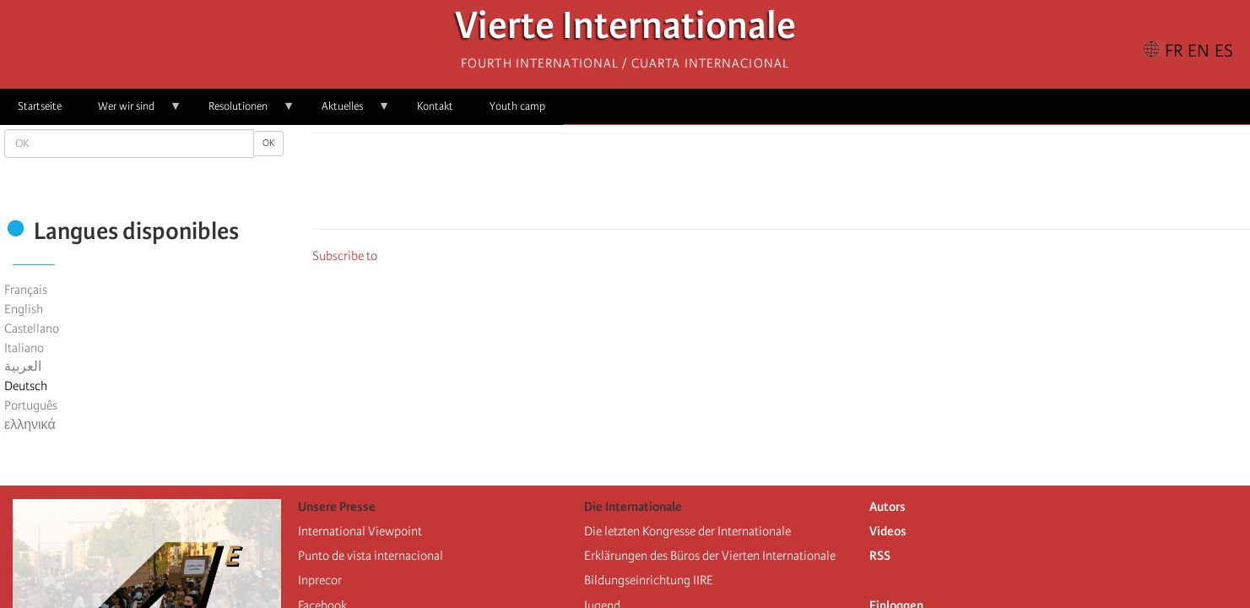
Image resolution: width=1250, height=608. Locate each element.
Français (25, 289)
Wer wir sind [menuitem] (130, 112)
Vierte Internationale (625, 30)
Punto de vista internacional (370, 555)
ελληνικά (30, 424)
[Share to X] (757, 185)
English (23, 309)
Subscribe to (344, 255)
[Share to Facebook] (734, 185)
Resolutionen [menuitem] (243, 112)
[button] (828, 185)
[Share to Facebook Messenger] (781, 185)
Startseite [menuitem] (40, 106)
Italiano (24, 348)
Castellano (31, 328)
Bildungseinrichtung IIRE (648, 580)
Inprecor (320, 580)
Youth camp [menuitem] (517, 106)
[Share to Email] (805, 185)
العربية (22, 366)
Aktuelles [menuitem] (347, 112)
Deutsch (25, 386)
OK (268, 143)
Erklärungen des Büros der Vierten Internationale (710, 555)
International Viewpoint (360, 531)
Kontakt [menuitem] (435, 106)
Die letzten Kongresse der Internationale (687, 531)
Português (30, 405)
